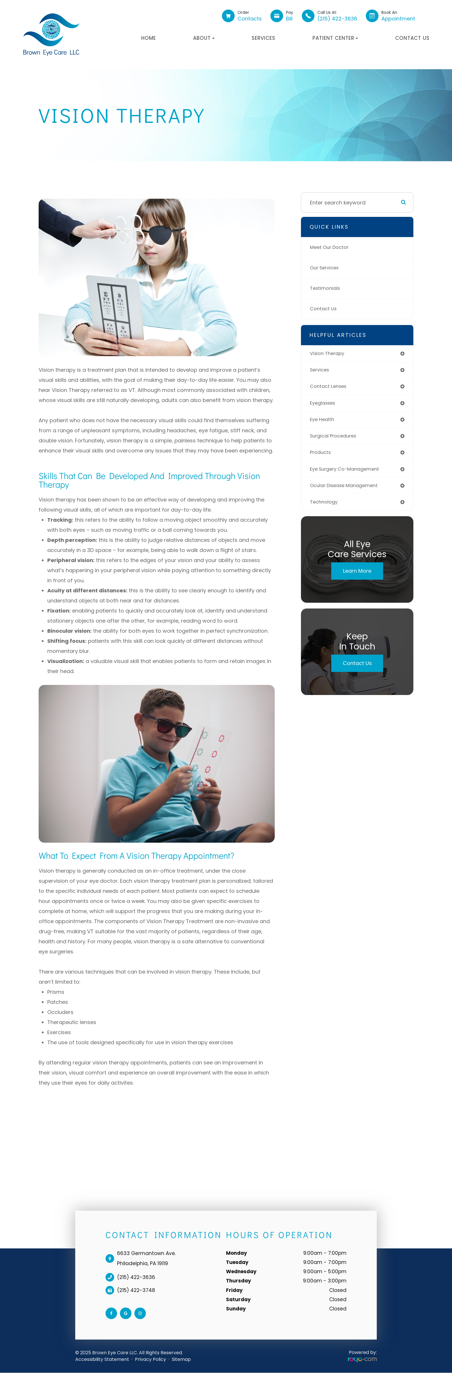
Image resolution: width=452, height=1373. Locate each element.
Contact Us (412, 38)
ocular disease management (347, 489)
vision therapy (329, 353)
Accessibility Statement (102, 1359)
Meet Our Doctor (331, 247)
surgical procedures (335, 438)
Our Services (326, 267)
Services (263, 38)
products (321, 455)
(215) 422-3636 (136, 1277)
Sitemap (181, 1359)
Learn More (357, 576)
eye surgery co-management (348, 472)
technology (325, 506)
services (321, 370)
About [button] (203, 38)
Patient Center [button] (335, 38)
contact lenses (330, 387)
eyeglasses (324, 404)
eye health (323, 421)
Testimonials (326, 288)
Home (148, 38)
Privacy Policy (150, 1359)
